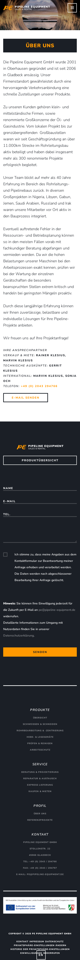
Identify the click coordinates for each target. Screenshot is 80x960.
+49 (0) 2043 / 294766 (43, 861)
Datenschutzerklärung (18, 636)
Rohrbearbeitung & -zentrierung (40, 730)
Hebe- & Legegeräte (40, 737)
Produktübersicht (40, 460)
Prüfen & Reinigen (40, 743)
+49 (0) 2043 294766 (39, 386)
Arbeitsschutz (40, 749)
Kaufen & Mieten (40, 791)
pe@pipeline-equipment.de (57, 610)
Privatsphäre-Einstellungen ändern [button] (40, 945)
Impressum (36, 941)
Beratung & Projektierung (40, 772)
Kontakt (22, 941)
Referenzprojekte (40, 820)
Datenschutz (54, 941)
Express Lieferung (40, 784)
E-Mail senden (25, 398)
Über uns (40, 813)
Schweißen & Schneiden (40, 724)
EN (41, 955)
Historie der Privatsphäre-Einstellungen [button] (40, 949)
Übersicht (40, 717)
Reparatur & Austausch (40, 778)
